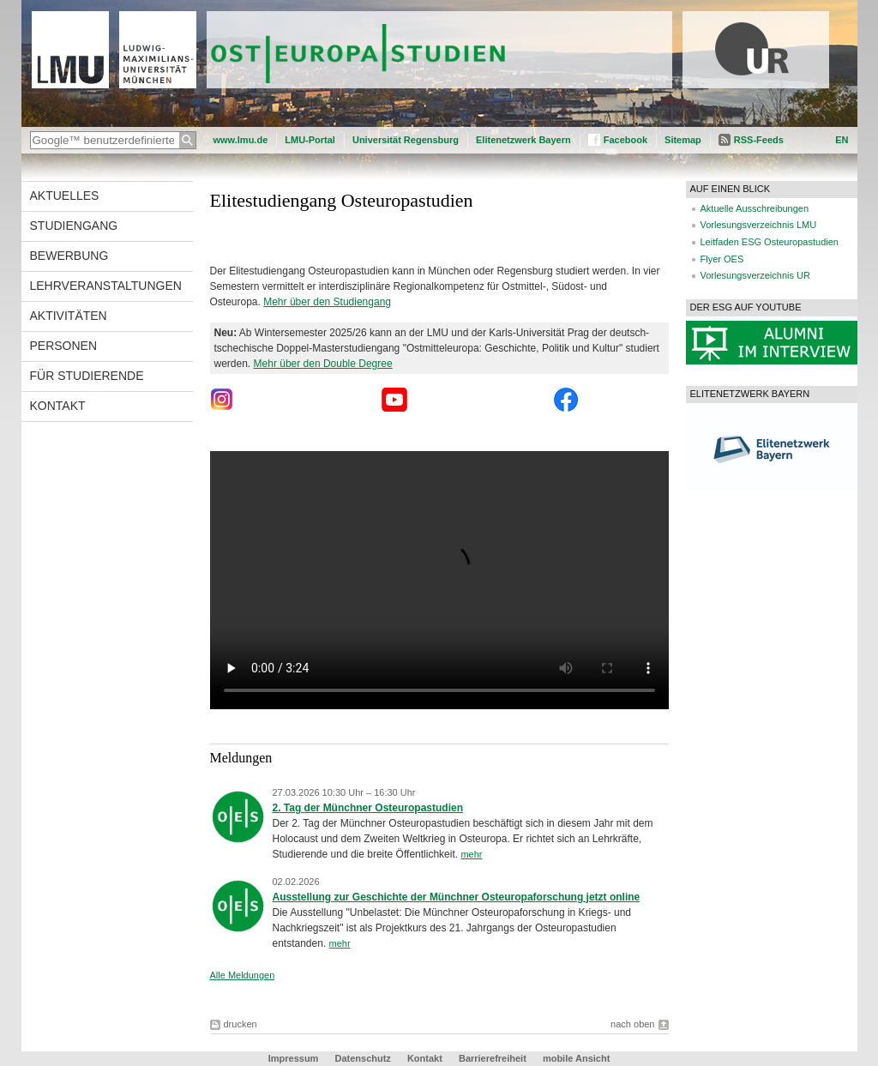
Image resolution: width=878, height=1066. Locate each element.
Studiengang (74, 225)
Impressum (293, 1058)
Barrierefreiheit (494, 1058)
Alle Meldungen (242, 975)
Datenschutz (362, 1058)
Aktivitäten (68, 315)
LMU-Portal (310, 140)
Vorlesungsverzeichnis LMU (759, 225)
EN (841, 140)
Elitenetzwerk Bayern (523, 140)
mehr (471, 854)
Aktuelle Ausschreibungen (755, 208)
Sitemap (683, 140)
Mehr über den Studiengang (327, 302)
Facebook (625, 140)
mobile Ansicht (576, 1058)
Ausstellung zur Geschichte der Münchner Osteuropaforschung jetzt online (456, 897)
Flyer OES (722, 259)
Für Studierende (87, 375)
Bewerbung (69, 255)
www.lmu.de (240, 140)
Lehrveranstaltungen (106, 285)
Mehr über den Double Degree (323, 364)
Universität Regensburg (405, 140)
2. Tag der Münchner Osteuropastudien (368, 808)
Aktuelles (64, 195)
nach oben (632, 1024)
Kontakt (58, 406)
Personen (64, 345)
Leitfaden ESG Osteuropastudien (770, 242)
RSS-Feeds (759, 140)
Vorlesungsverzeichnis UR (755, 275)
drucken (240, 1024)
